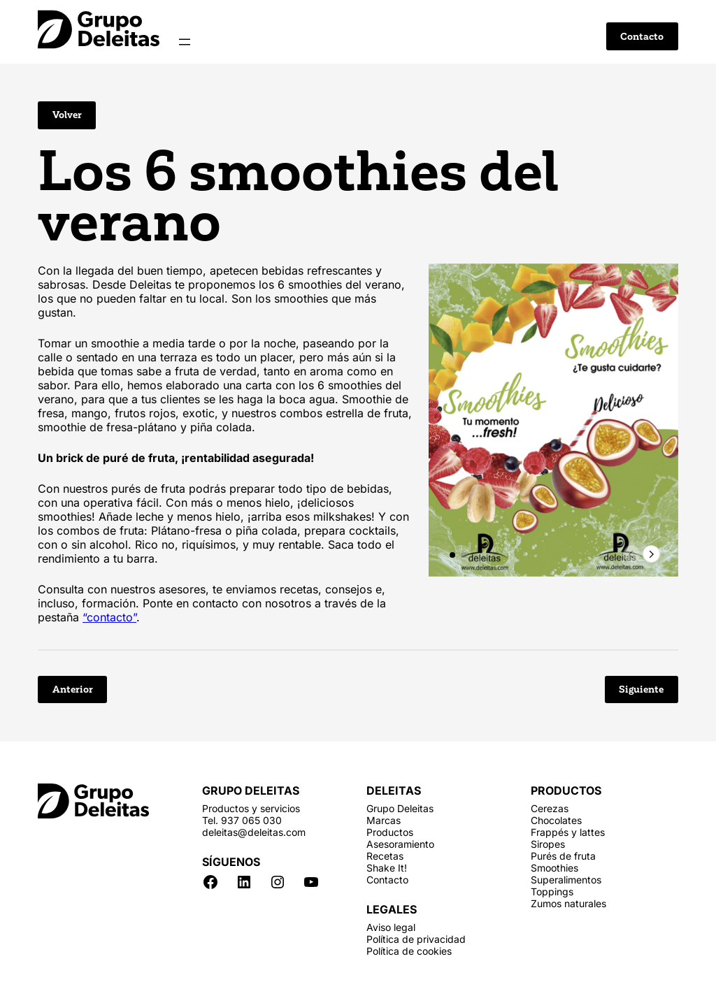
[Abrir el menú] (184, 42)
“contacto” (109, 617)
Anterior (72, 689)
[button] (452, 555)
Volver (67, 115)
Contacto (642, 37)
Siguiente (641, 689)
